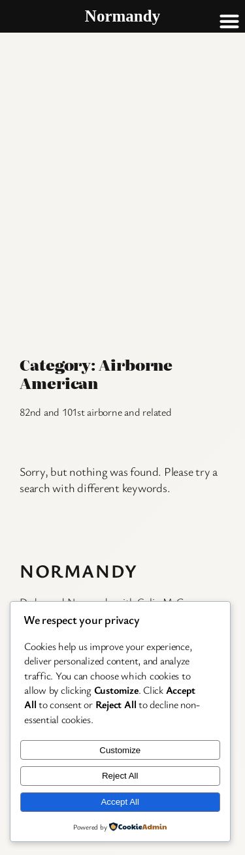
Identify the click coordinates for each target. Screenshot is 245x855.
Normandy (79, 570)
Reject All (120, 776)
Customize (119, 750)
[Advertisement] (122, 161)
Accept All (120, 802)
